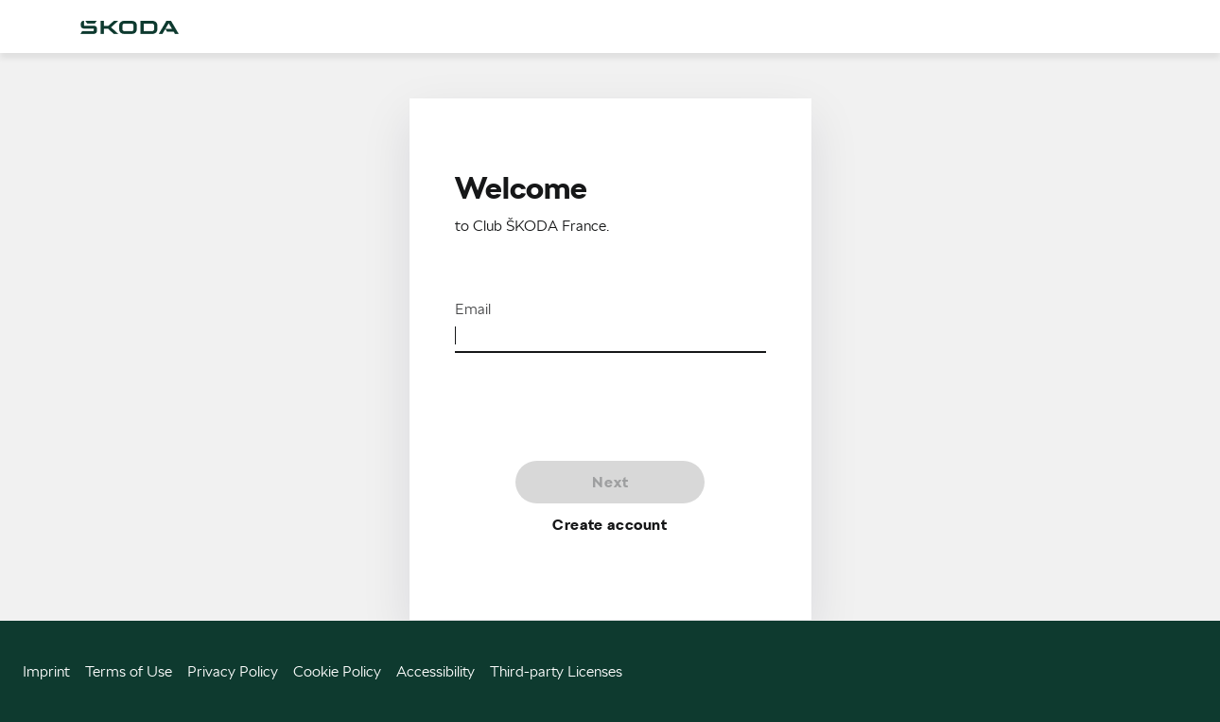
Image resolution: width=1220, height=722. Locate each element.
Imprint (46, 671)
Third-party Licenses (556, 671)
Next (610, 482)
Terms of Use (128, 671)
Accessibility (435, 671)
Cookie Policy (337, 671)
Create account (609, 525)
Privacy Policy (232, 671)
